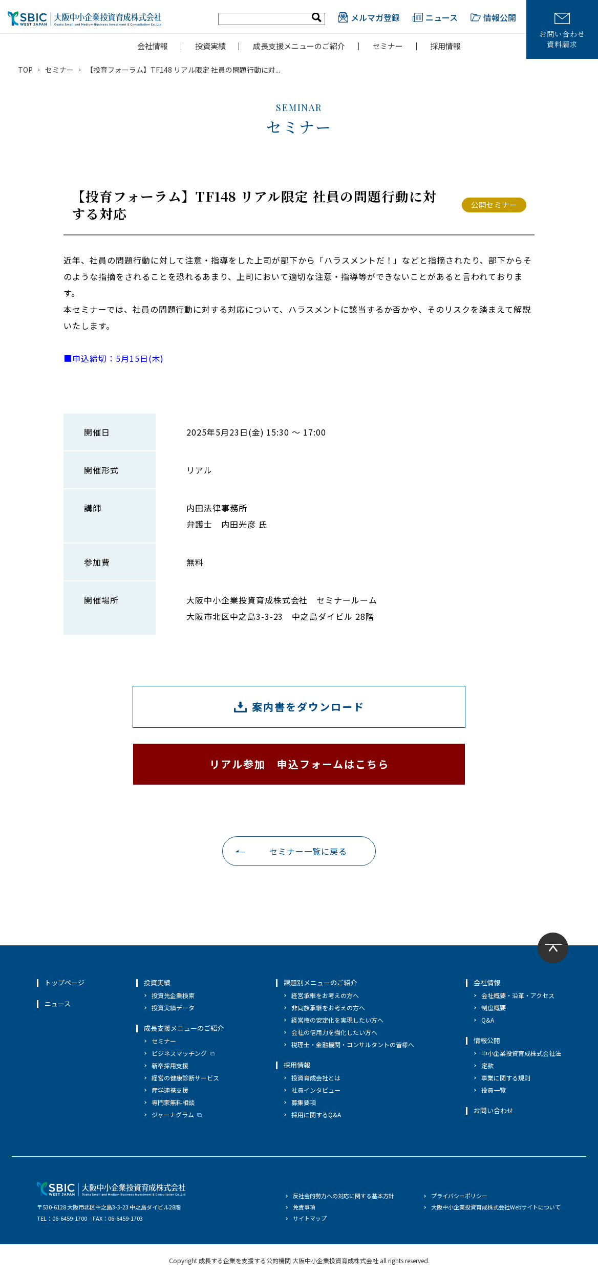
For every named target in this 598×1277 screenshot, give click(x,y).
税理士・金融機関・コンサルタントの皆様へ (352, 1044)
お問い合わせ (494, 1110)
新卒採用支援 (170, 1065)
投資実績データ (173, 1007)
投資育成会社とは (315, 1077)
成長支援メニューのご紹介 (299, 45)
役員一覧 (493, 1090)
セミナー (387, 45)
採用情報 (445, 45)
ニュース (435, 17)
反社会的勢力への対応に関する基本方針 (343, 1196)
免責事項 (304, 1207)
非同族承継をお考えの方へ (328, 1007)
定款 (487, 1065)
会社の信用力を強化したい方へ (334, 1032)
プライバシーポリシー (459, 1196)
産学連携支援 (170, 1090)
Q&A (487, 1019)
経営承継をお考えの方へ (325, 995)
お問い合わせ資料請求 (562, 31)
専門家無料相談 (173, 1102)
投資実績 (210, 45)
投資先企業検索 (173, 995)
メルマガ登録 (369, 17)
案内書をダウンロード (308, 706)
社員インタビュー (315, 1090)
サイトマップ (310, 1218)
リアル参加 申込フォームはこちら (299, 763)
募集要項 (303, 1102)
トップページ (64, 982)
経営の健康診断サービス (185, 1077)
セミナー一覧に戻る (308, 851)
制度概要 (493, 1007)
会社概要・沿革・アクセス (517, 995)
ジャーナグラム (173, 1114)
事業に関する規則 (505, 1077)
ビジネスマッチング (179, 1053)
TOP (25, 69)
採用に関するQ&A (316, 1114)
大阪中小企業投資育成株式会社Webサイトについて (496, 1207)
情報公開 (493, 17)
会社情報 (152, 45)
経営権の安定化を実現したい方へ (337, 1019)
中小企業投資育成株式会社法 (521, 1053)
